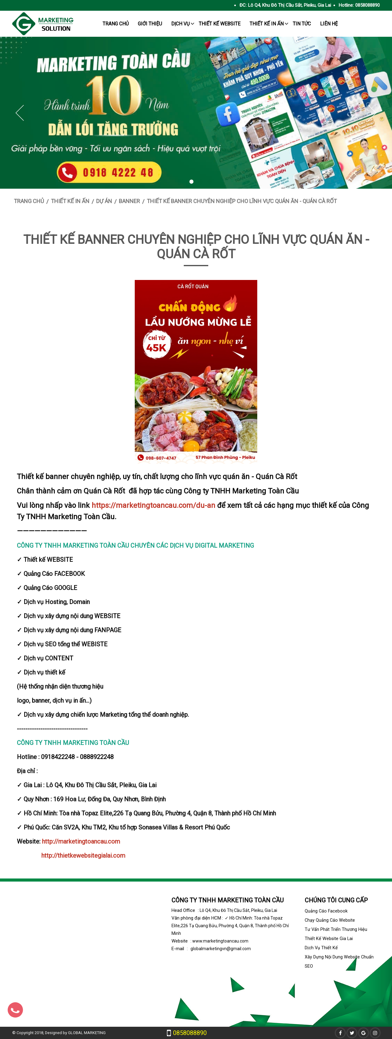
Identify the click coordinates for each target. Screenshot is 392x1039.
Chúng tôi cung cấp (336, 900)
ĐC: (243, 5)
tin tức (302, 24)
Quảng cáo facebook (326, 911)
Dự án (104, 201)
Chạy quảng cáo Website (330, 920)
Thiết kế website (219, 24)
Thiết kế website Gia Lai (329, 938)
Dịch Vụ (180, 24)
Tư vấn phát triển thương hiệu (336, 929)
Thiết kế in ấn (267, 24)
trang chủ (116, 24)
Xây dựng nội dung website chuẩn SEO (339, 961)
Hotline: (346, 5)
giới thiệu (150, 24)
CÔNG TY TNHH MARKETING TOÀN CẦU (228, 900)
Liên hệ (329, 24)
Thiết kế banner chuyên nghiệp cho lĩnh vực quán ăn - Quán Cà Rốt (242, 201)
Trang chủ (29, 201)
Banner (129, 201)
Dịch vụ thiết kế (321, 947)
